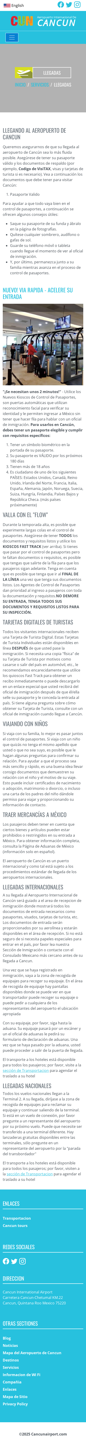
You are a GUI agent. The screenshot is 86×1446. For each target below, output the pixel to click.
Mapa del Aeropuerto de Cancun (32, 1352)
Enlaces (10, 1389)
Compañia (12, 1382)
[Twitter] (69, 4)
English (17, 5)
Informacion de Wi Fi (21, 1374)
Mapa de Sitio (15, 1396)
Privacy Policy (15, 1403)
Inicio (20, 84)
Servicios (40, 84)
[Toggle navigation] (12, 37)
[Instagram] (77, 4)
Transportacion (17, 1218)
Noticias (10, 1345)
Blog (7, 1338)
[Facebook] (61, 4)
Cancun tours (15, 1225)
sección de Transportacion (26, 1070)
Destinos (11, 1360)
